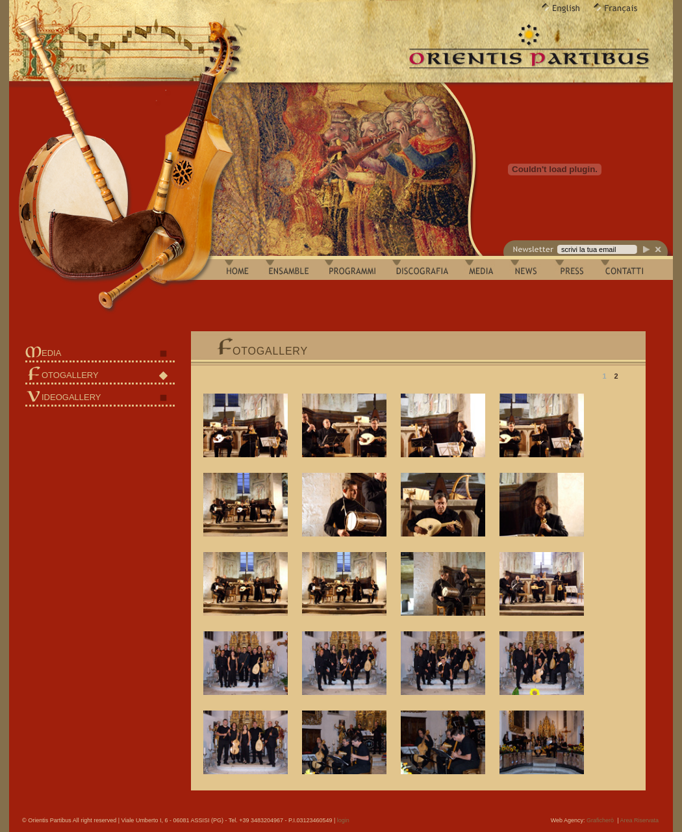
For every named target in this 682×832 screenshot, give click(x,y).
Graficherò (600, 820)
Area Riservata (639, 820)
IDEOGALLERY (71, 397)
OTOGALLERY (70, 375)
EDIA (51, 353)
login (343, 820)
